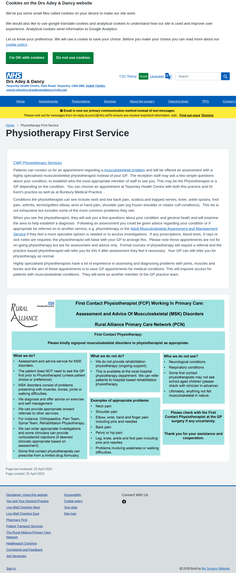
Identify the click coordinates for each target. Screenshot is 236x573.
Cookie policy (73, 501)
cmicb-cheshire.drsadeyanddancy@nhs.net (36, 89)
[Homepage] (62, 78)
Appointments (48, 101)
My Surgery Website (216, 568)
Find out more (190, 115)
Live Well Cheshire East (22, 513)
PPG (205, 101)
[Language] (161, 76)
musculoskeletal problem (124, 170)
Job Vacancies (16, 556)
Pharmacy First (16, 519)
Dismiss (207, 115)
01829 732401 (95, 85)
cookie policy (16, 44)
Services (110, 101)
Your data (70, 507)
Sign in (11, 568)
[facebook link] (124, 502)
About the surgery (142, 101)
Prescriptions (81, 101)
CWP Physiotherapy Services (37, 163)
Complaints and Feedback (24, 549)
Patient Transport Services (24, 526)
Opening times (178, 101)
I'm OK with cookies (26, 57)
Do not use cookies (73, 57)
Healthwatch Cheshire (21, 543)
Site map (70, 513)
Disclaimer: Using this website (27, 494)
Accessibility (72, 494)
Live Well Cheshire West (23, 507)
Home (20, 101)
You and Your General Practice (27, 501)
